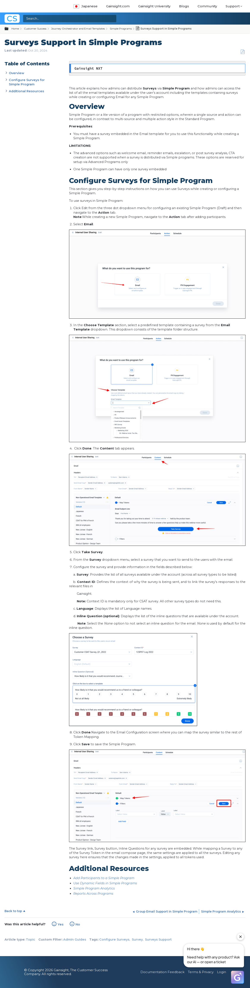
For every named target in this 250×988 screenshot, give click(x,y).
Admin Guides (74, 939)
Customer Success (35, 28)
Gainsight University (154, 6)
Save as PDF (243, 52)
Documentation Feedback (162, 972)
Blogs (184, 6)
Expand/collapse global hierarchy (9, 29)
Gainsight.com (118, 6)
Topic (30, 939)
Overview (16, 73)
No (77, 924)
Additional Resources (27, 91)
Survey (137, 939)
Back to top (13, 911)
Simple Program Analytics (94, 888)
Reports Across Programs (93, 894)
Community (207, 6)
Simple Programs (121, 28)
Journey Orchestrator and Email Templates (78, 28)
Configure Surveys (114, 939)
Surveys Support (158, 939)
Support (233, 6)
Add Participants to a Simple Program (103, 878)
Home (15, 28)
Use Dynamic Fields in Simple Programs (105, 883)
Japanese (85, 6)
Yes (60, 924)
